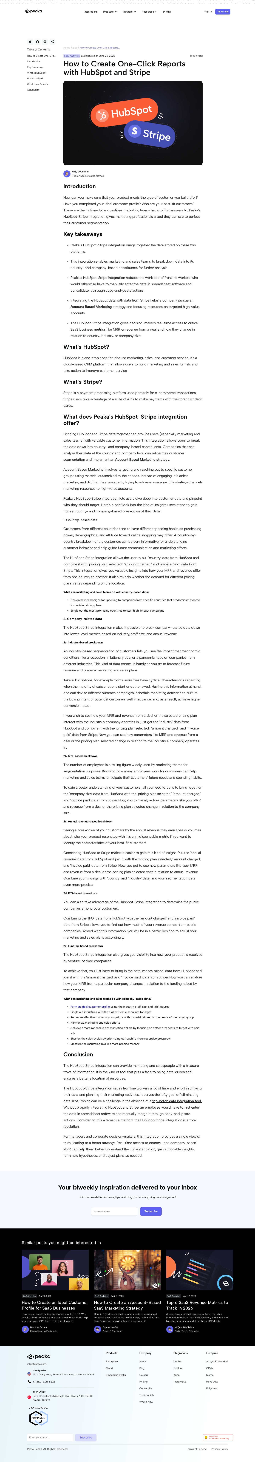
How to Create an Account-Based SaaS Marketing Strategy (127, 1305)
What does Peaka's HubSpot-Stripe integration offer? (37, 84)
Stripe (176, 1374)
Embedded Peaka (116, 1374)
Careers (143, 1374)
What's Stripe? (35, 78)
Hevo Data (212, 1381)
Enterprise (112, 1361)
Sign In (208, 11)
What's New (146, 1401)
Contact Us (145, 1388)
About (142, 1361)
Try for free (222, 11)
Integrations (91, 11)
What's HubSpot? (36, 72)
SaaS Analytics (29, 1296)
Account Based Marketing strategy (142, 459)
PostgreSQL (179, 1381)
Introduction (34, 61)
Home (66, 47)
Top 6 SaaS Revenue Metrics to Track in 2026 (197, 1305)
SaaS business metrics (88, 329)
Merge (210, 1374)
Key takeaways (35, 67)
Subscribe (150, 1211)
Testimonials (146, 1395)
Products (110, 11)
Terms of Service (196, 1449)
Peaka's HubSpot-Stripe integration (90, 498)
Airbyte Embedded (217, 1361)
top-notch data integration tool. (177, 1101)
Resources (149, 11)
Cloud (109, 1368)
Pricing (167, 11)
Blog (74, 47)
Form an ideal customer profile (90, 1006)
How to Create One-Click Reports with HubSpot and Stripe (41, 56)
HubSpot (178, 1368)
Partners (129, 11)
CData (209, 1368)
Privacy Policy (219, 1449)
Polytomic (212, 1388)
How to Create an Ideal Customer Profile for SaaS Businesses (55, 1305)
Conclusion (33, 89)
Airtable (177, 1361)
